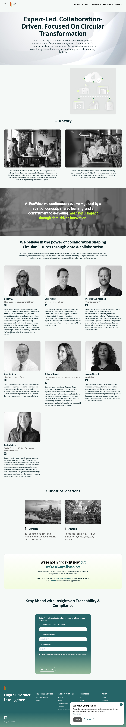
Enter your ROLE (44, 644)
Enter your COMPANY (46, 634)
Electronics (61, 716)
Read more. (77, 714)
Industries (61, 707)
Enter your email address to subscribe (52, 625)
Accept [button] (77, 720)
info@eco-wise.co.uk (65, 578)
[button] (78, 4)
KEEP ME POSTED (47, 669)
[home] (12, 4)
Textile (60, 710)
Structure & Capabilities (42, 707)
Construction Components (65, 719)
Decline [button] (89, 720)
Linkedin (53, 581)
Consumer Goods (63, 713)
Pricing (38, 710)
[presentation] (54, 662)
